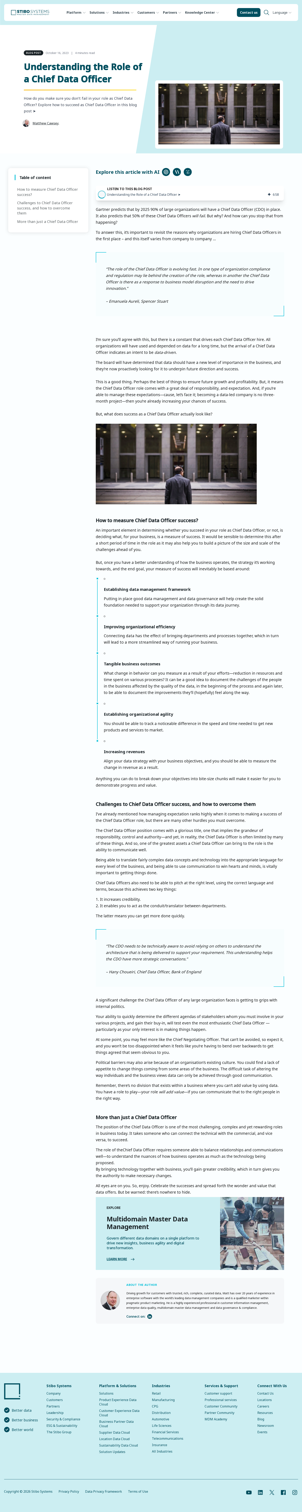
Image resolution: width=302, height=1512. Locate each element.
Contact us (249, 12)
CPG (155, 1406)
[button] (102, 195)
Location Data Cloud (114, 1439)
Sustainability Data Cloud (118, 1445)
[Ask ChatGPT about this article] (166, 172)
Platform (74, 12)
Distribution (161, 1413)
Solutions (97, 12)
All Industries (162, 1451)
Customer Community (221, 1406)
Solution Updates (112, 1452)
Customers (146, 12)
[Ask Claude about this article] (177, 172)
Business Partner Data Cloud (116, 1423)
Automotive (160, 1419)
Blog (260, 1419)
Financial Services (165, 1432)
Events (262, 1432)
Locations (264, 1400)
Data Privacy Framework (103, 1491)
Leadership (55, 1413)
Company (53, 1393)
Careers (263, 1406)
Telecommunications (167, 1438)
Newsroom (265, 1425)
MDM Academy (216, 1419)
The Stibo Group (58, 1432)
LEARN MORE (113, 1259)
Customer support (218, 1393)
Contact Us (265, 1393)
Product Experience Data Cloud (117, 1402)
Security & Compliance (63, 1419)
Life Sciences (161, 1425)
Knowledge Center (200, 12)
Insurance (159, 1445)
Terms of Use (138, 1491)
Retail (156, 1393)
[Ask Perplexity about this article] (188, 172)
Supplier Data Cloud (114, 1432)
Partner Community (219, 1413)
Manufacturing (163, 1400)
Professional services (221, 1400)
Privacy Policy (69, 1491)
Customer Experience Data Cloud (119, 1412)
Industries (121, 12)
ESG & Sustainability (61, 1425)
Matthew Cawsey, (46, 123)
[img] (269, 194)
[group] (190, 193)
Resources (265, 1413)
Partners (170, 12)
